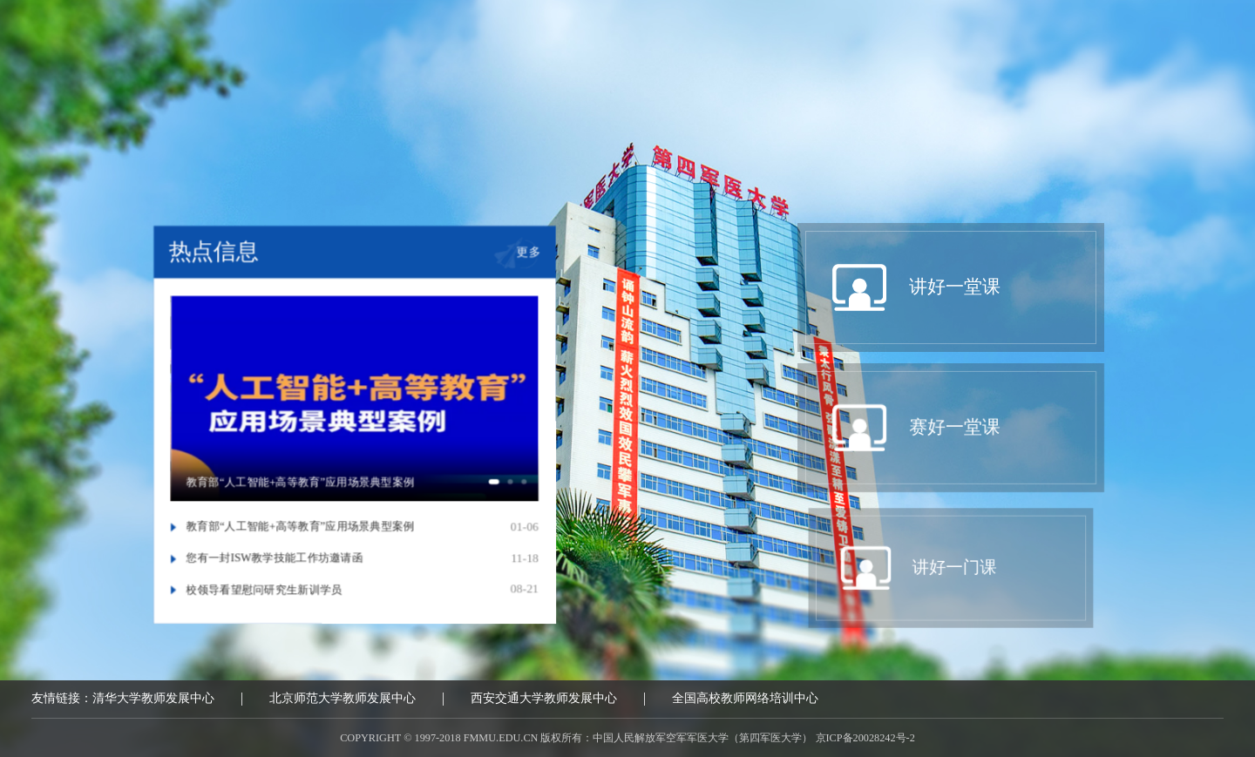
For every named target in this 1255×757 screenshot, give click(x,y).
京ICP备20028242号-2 (865, 741)
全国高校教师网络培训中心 (745, 701)
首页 (47, 146)
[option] (354, 397)
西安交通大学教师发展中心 (544, 701)
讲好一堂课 (357, 146)
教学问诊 (1032, 146)
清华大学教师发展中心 (153, 701)
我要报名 (874, 146)
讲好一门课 (707, 146)
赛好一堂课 (532, 146)
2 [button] (523, 491)
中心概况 (190, 146)
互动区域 (1192, 146)
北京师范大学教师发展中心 (342, 701)
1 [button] (503, 491)
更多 (536, 244)
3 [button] (537, 491)
